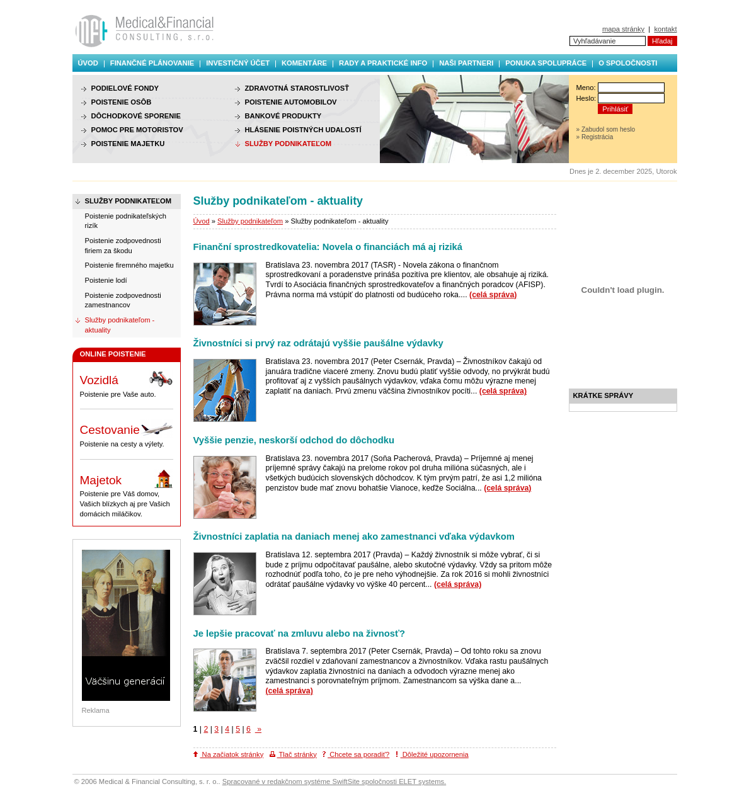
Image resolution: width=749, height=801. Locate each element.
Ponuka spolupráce (545, 63)
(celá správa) (493, 294)
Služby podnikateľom (250, 221)
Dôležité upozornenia (432, 754)
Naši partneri (466, 63)
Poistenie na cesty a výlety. (126, 433)
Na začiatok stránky (228, 754)
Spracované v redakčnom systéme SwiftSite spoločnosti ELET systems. (334, 781)
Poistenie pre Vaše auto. (126, 383)
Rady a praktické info (383, 63)
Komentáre (304, 63)
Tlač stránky (293, 754)
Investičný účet (238, 63)
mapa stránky (623, 29)
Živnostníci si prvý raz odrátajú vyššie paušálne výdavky (318, 343)
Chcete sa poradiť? (356, 754)
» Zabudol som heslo (606, 129)
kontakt (665, 29)
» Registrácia (595, 137)
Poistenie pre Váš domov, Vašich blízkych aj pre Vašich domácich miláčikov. (126, 493)
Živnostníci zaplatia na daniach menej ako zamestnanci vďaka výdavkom (354, 536)
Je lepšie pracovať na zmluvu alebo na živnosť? (299, 633)
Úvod (88, 63)
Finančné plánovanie (152, 63)
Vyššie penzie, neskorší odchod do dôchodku (293, 440)
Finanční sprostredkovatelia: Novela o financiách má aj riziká (328, 247)
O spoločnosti (627, 63)
